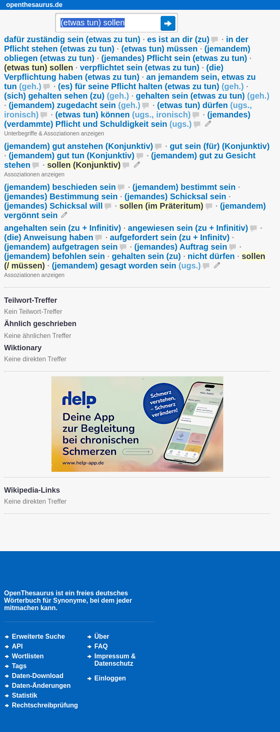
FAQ (101, 646)
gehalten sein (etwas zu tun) (202, 95)
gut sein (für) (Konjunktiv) (219, 146)
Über (101, 636)
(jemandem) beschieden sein (60, 186)
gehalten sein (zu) (146, 256)
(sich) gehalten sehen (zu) (66, 95)
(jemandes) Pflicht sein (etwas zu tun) (174, 58)
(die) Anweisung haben (48, 237)
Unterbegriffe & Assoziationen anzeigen (54, 133)
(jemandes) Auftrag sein (180, 246)
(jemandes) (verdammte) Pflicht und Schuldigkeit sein (127, 119)
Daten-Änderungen (41, 685)
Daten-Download (37, 675)
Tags (19, 665)
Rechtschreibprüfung (45, 705)
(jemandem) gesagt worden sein (126, 265)
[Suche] (116, 23)
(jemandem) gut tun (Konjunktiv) (71, 155)
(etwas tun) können (122, 114)
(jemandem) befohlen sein (54, 256)
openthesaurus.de (34, 4)
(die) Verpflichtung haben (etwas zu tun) (114, 72)
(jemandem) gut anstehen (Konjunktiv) (78, 146)
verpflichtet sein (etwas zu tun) (139, 67)
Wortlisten (28, 656)
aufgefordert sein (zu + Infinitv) (170, 237)
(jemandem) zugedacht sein (74, 105)
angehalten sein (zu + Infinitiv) (62, 227)
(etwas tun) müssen (159, 48)
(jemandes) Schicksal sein (175, 196)
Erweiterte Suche (38, 636)
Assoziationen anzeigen (34, 174)
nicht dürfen (211, 256)
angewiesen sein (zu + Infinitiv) (188, 227)
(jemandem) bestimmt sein (183, 186)
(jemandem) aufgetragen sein (61, 246)
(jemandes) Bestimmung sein (61, 196)
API (17, 646)
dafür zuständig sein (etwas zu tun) (72, 39)
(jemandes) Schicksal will (53, 205)
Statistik (24, 695)
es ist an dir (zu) (178, 39)
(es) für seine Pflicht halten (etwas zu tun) (151, 86)
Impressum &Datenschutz (115, 660)
